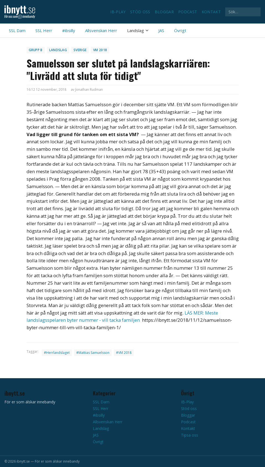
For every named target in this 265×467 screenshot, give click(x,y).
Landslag (137, 30)
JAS (161, 30)
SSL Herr (43, 30)
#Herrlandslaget (57, 352)
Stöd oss (140, 11)
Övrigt (180, 30)
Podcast (187, 11)
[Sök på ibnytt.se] (243, 11)
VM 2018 (100, 50)
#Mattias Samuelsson (92, 352)
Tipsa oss (189, 435)
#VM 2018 (124, 352)
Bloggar (164, 11)
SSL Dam (17, 30)
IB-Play (117, 11)
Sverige (80, 50)
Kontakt (211, 11)
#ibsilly (68, 30)
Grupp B (36, 50)
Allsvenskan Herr (101, 30)
